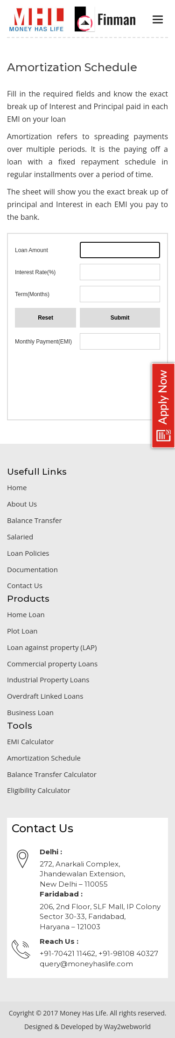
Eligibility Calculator (38, 790)
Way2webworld (127, 1026)
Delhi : (51, 851)
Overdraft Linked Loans (45, 696)
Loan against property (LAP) (52, 647)
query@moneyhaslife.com (86, 963)
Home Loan (26, 614)
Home (17, 487)
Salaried (20, 536)
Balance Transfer (34, 520)
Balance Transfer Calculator (52, 774)
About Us (22, 503)
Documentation (32, 569)
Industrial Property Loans (48, 679)
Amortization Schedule (44, 757)
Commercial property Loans (52, 663)
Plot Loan (22, 630)
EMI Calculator (30, 741)
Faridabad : (61, 893)
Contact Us (24, 585)
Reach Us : (59, 941)
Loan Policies (28, 553)
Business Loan (30, 712)
